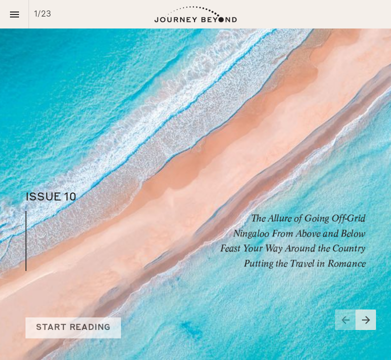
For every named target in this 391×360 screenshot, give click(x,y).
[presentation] (195, 180)
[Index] (14, 14)
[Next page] (366, 320)
